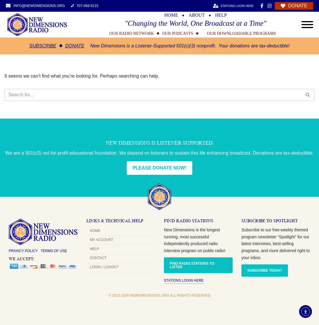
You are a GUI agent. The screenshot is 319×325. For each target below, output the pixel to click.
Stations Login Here (184, 280)
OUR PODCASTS (177, 33)
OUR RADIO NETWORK (131, 33)
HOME (171, 15)
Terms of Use (54, 251)
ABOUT (196, 15)
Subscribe (42, 45)
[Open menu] (307, 24)
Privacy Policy (23, 251)
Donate (74, 45)
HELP (221, 15)
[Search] (152, 95)
